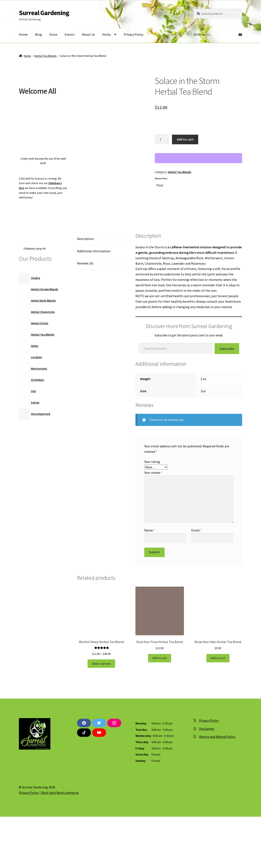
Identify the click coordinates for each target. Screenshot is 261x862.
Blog (38, 34)
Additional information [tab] (93, 296)
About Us (88, 34)
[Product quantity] (162, 139)
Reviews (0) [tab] (85, 309)
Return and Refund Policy (217, 782)
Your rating (152, 507)
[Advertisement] (43, 493)
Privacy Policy (133, 34)
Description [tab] (85, 284)
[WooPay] (198, 158)
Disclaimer (206, 774)
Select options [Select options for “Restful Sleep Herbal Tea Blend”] (101, 709)
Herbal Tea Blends (45, 56)
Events (70, 34)
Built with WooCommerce (60, 838)
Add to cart (185, 139)
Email (196, 576)
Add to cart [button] (159, 703)
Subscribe (227, 394)
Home (23, 34)
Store (53, 34)
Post (159, 184)
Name (149, 576)
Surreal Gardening (44, 13)
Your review (153, 518)
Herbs (106, 34)
